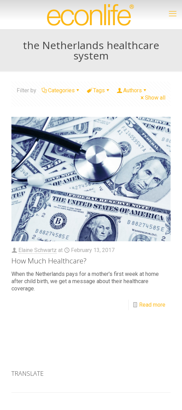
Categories (61, 90)
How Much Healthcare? (49, 260)
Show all (152, 97)
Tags (98, 90)
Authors (132, 90)
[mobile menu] (173, 14)
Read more (152, 304)
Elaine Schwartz (37, 250)
